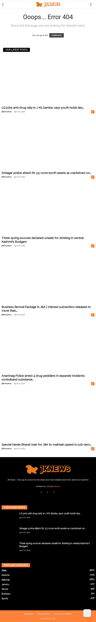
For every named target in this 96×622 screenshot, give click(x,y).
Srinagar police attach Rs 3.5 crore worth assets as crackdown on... (46, 173)
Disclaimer (29, 613)
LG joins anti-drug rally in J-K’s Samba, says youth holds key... (43, 107)
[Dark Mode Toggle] (87, 613)
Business (6, 594)
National (6, 580)
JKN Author (7, 111)
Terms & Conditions (63, 613)
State (4, 570)
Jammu (5, 584)
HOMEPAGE (56, 35)
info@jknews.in (53, 486)
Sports (5, 598)
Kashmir (6, 575)
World (5, 589)
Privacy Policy (43, 613)
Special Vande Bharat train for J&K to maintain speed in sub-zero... (46, 444)
